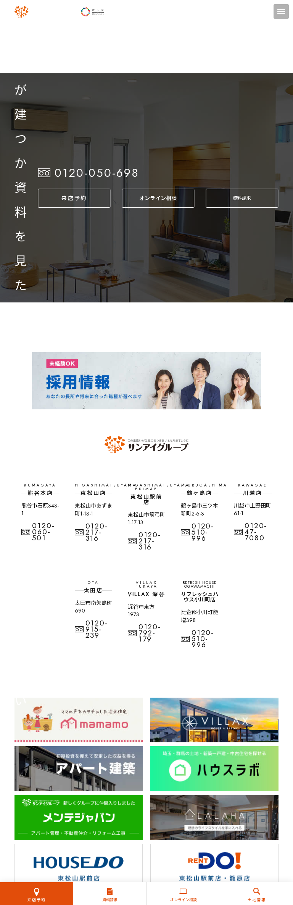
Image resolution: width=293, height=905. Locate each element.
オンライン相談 (158, 198)
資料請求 (242, 198)
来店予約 (74, 198)
